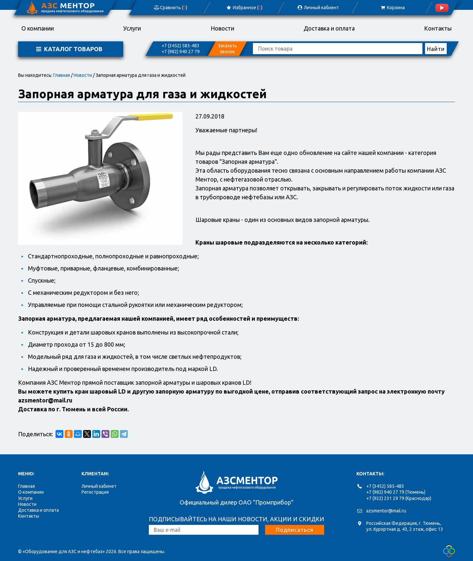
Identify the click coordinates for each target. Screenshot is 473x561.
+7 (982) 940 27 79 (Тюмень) (395, 492)
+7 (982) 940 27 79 (181, 51)
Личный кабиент (318, 7)
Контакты (438, 28)
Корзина (392, 7)
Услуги (132, 28)
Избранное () (244, 7)
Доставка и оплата (329, 28)
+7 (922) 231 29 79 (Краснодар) (398, 498)
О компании (37, 28)
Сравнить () (170, 7)
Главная (61, 75)
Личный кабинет (99, 486)
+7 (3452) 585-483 (180, 45)
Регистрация (95, 492)
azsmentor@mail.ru (386, 510)
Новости (222, 28)
